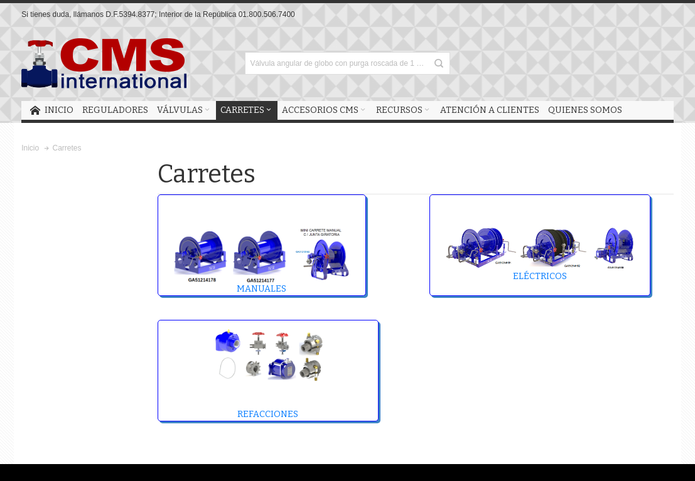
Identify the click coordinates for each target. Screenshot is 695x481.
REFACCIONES (268, 373)
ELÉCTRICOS (540, 254)
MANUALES (262, 260)
